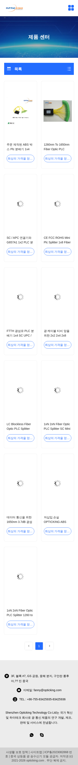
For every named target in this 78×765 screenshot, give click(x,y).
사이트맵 (36, 752)
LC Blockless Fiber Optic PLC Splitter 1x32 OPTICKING (19, 428)
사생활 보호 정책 (17, 752)
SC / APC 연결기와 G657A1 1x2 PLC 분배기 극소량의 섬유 (20, 242)
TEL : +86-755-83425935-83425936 (39, 699)
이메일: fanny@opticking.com (39, 690)
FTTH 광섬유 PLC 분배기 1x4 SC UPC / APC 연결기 (20, 335)
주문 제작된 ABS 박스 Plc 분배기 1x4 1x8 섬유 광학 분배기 (20, 149)
